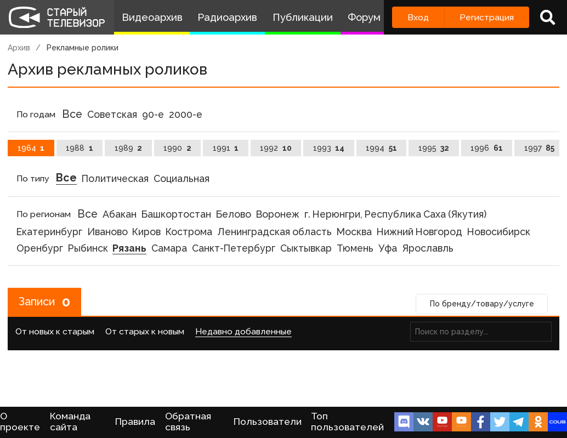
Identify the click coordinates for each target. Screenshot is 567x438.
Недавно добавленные (243, 331)
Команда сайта (70, 422)
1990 (177, 148)
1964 (31, 148)
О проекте (20, 422)
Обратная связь (188, 422)
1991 (226, 148)
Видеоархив (152, 17)
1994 (381, 148)
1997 (539, 148)
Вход (418, 17)
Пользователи (268, 421)
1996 (486, 148)
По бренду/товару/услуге (482, 303)
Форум (364, 17)
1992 (276, 148)
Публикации (303, 17)
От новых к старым (54, 331)
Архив (19, 47)
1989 (129, 148)
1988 (79, 148)
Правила (135, 421)
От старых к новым (144, 331)
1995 (434, 148)
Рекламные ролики (82, 47)
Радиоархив (227, 17)
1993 (329, 148)
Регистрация (487, 17)
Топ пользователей (347, 422)
